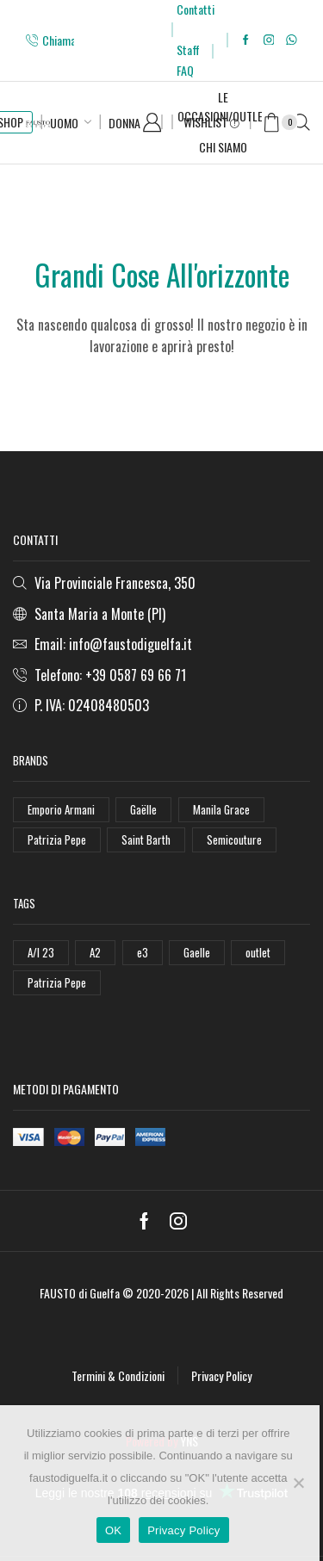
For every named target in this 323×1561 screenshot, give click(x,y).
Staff (188, 49)
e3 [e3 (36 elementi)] (142, 952)
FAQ (185, 70)
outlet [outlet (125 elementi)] (257, 952)
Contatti (195, 9)
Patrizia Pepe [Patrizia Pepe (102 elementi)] (57, 839)
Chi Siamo (223, 147)
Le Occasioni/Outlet (223, 106)
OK (113, 1530)
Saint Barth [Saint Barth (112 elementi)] (146, 839)
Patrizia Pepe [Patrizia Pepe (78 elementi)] (57, 982)
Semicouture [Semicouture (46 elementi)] (234, 839)
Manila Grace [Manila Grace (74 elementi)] (221, 809)
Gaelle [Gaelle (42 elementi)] (196, 952)
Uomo (64, 123)
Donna (124, 123)
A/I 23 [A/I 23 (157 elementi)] (41, 952)
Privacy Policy (221, 1375)
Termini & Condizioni (118, 1375)
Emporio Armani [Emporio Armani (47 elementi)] (61, 809)
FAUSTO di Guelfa (80, 1293)
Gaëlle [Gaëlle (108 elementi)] (143, 809)
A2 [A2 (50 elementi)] (95, 952)
